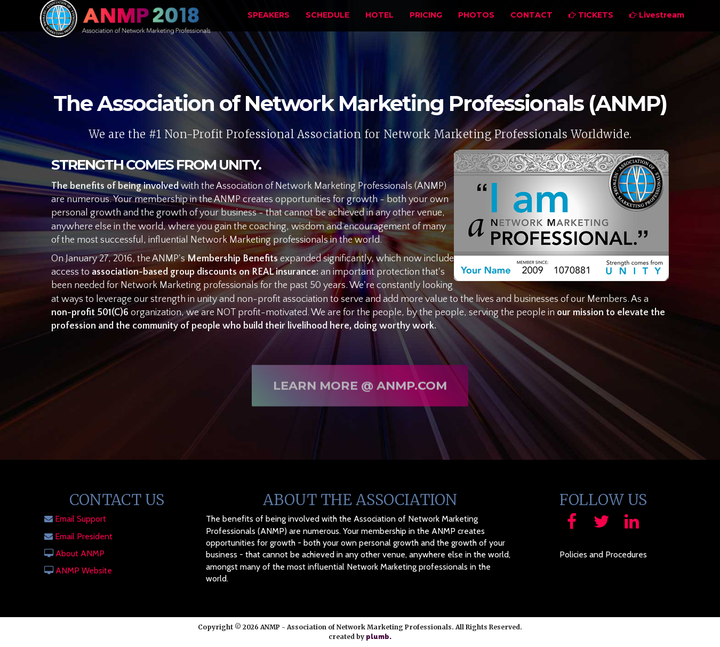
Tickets (591, 29)
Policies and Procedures (603, 554)
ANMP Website (83, 570)
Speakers (268, 29)
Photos (476, 29)
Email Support (80, 519)
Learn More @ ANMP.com (360, 388)
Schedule (327, 29)
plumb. (378, 637)
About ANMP (80, 553)
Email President (84, 536)
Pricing (426, 29)
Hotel (379, 29)
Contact (531, 29)
